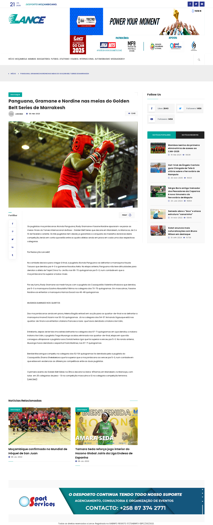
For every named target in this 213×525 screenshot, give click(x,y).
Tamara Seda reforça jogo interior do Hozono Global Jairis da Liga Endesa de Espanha (103, 453)
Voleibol (99, 59)
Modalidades (156, 59)
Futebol (72, 59)
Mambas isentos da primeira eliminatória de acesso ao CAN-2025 (184, 148)
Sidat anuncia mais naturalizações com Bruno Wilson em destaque (182, 231)
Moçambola (27, 59)
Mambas (41, 59)
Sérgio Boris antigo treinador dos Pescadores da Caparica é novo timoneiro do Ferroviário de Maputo (184, 193)
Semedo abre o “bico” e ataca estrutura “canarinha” (184, 213)
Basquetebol (56, 59)
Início (13, 59)
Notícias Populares (162, 135)
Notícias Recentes (190, 135)
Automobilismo (136, 59)
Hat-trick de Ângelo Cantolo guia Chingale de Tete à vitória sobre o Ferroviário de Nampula (184, 170)
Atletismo (85, 59)
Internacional (115, 59)
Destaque (15, 94)
